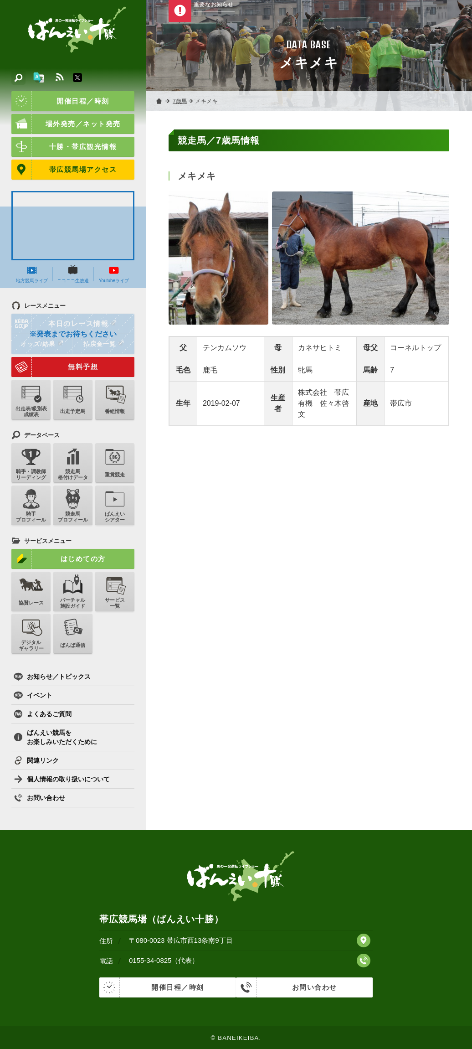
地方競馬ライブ (32, 274)
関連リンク (36, 760)
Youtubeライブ (114, 274)
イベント (33, 695)
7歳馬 (180, 101)
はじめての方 (58, 559)
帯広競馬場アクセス (64, 170)
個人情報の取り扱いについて (62, 779)
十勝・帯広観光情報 (64, 147)
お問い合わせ (39, 797)
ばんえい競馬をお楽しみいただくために (55, 737)
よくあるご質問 (43, 713)
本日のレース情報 (64, 324)
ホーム (159, 101)
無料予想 (54, 367)
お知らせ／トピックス (52, 676)
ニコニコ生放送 (73, 274)
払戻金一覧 (103, 343)
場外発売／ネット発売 (66, 124)
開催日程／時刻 (60, 101)
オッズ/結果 (42, 343)
